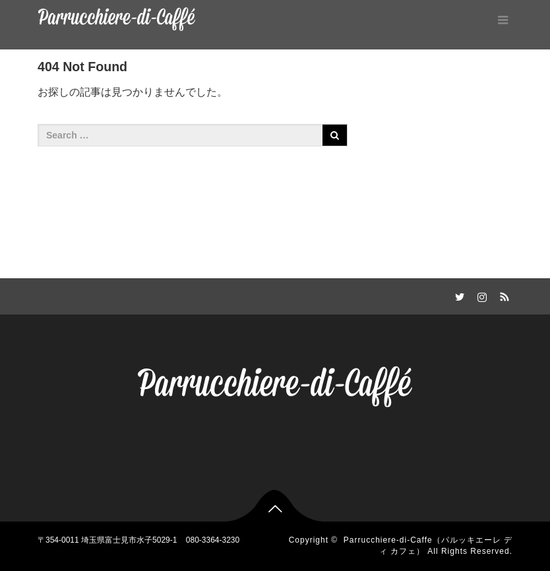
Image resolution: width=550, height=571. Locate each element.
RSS (502, 295)
